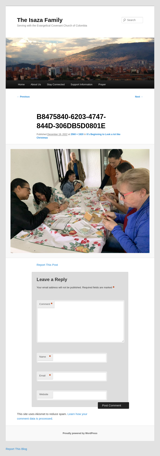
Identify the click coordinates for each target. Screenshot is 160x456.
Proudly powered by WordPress (80, 433)
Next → (139, 96)
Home (21, 84)
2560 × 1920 (77, 134)
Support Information (81, 84)
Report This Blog (16, 448)
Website (43, 394)
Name (45, 357)
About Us (36, 84)
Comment (46, 304)
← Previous (23, 96)
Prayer (102, 84)
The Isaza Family (40, 20)
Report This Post (47, 264)
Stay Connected (56, 84)
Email (45, 376)
